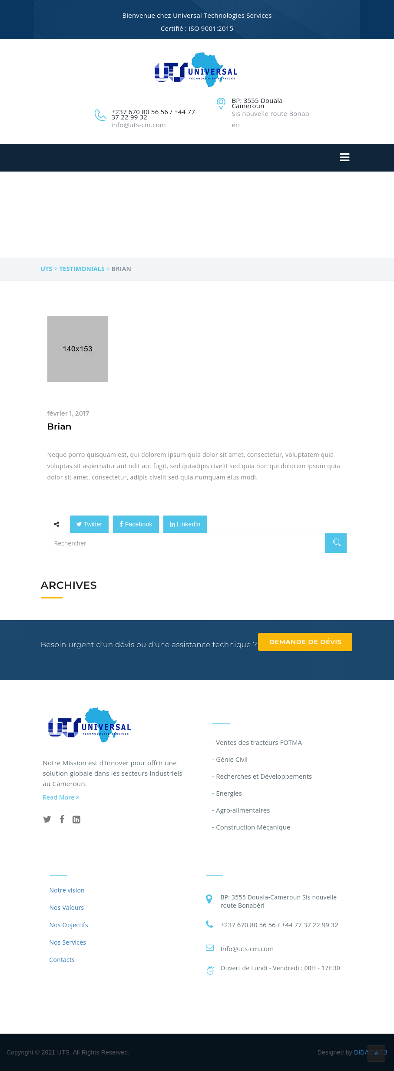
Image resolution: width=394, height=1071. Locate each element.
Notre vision (67, 890)
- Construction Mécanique (251, 827)
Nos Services (68, 942)
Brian (59, 426)
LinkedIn (185, 524)
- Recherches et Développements (262, 776)
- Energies (227, 793)
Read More (61, 797)
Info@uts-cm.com (247, 948)
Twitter (89, 524)
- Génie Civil (230, 759)
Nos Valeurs (67, 907)
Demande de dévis (305, 642)
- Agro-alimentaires (241, 810)
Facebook (135, 524)
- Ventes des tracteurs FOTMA (257, 742)
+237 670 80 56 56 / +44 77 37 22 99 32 (279, 924)
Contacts (62, 959)
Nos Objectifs (69, 925)
